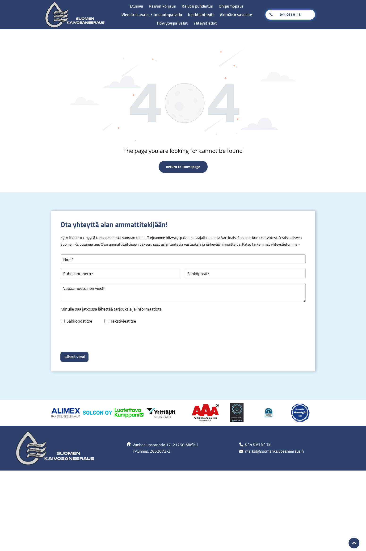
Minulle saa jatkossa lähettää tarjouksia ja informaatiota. (112, 309)
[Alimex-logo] (65, 390)
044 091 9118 (258, 422)
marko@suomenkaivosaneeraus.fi (274, 429)
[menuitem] (136, 6)
